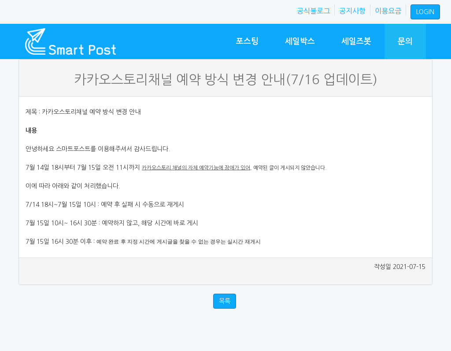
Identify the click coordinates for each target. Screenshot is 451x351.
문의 (405, 41)
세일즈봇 (356, 41)
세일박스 (300, 41)
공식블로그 (313, 11)
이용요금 (388, 11)
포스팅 (247, 41)
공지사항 (352, 11)
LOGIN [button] (425, 12)
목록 (224, 301)
